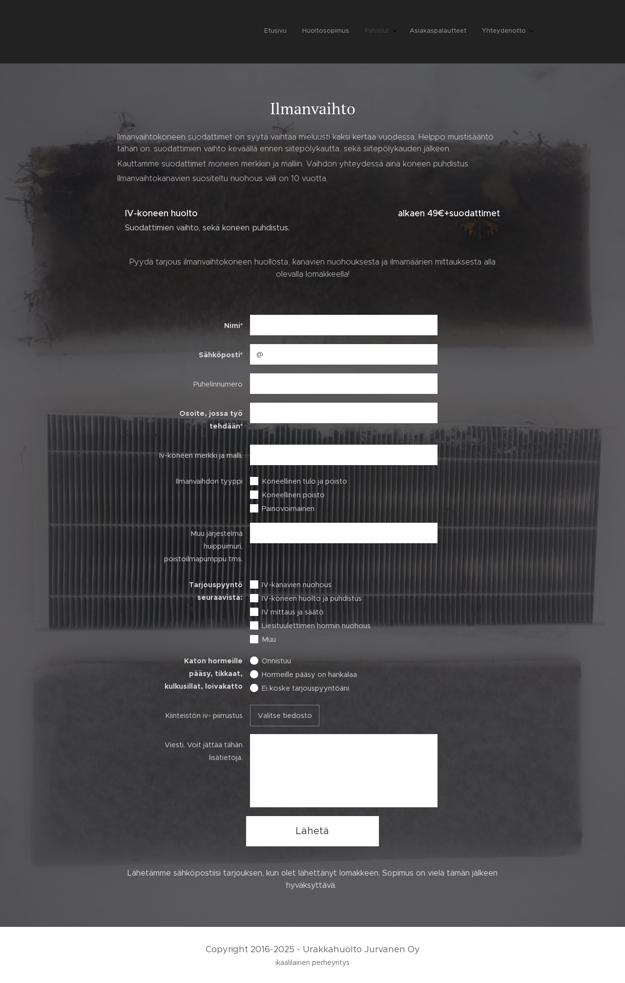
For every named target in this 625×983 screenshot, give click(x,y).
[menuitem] (461, 32)
